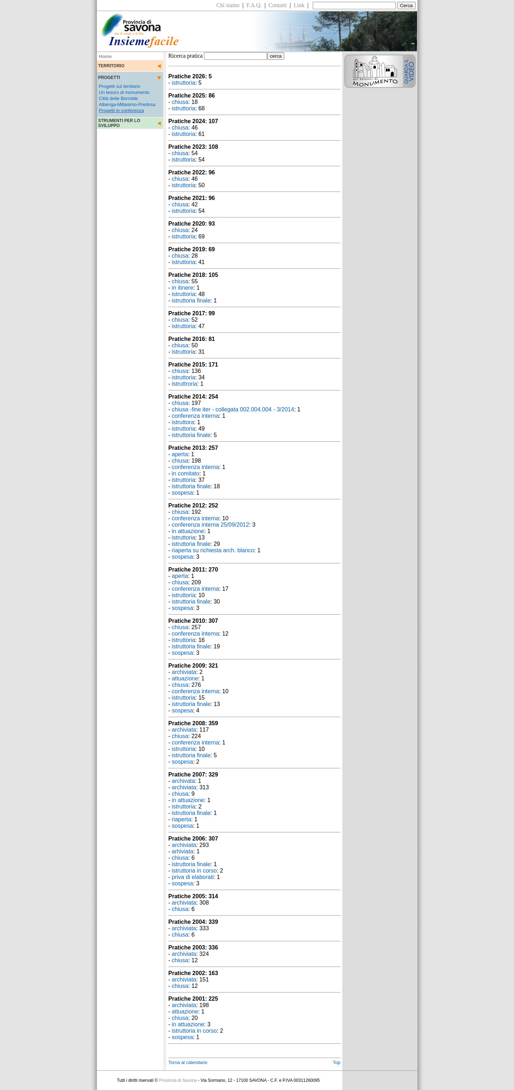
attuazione (185, 678)
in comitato (185, 473)
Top (337, 1062)
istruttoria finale (191, 300)
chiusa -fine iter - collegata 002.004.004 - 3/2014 (233, 409)
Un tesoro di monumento (124, 92)
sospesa (182, 493)
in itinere (182, 288)
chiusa (180, 102)
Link (299, 5)
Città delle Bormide (118, 98)
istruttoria (183, 83)
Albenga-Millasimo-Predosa (127, 104)
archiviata (184, 672)
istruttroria (184, 384)
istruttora (183, 422)
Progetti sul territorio (119, 86)
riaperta (181, 819)
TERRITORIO (111, 65)
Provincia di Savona (178, 1080)
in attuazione (188, 531)
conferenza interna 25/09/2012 (210, 525)
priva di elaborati (192, 877)
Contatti (278, 5)
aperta (180, 454)
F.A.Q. (254, 5)
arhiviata (182, 851)
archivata (183, 781)
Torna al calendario (188, 1062)
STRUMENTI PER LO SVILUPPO (119, 123)
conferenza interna (195, 416)
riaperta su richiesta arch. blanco (213, 550)
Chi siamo (227, 5)
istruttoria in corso (194, 871)
